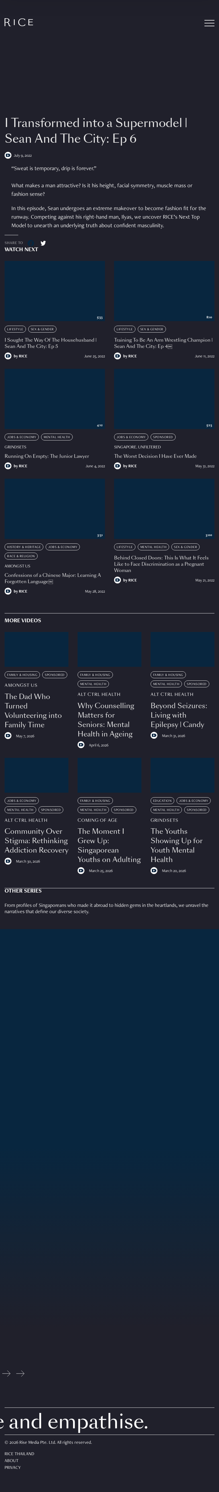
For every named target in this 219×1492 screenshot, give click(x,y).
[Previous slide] (6, 1375)
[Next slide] (20, 1375)
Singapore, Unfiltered (137, 447)
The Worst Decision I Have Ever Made (155, 456)
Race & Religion (21, 556)
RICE (23, 357)
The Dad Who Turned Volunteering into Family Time (33, 711)
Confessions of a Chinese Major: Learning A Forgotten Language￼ (53, 578)
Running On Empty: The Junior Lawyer (47, 456)
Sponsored (163, 437)
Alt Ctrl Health (99, 694)
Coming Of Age (97, 820)
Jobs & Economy (21, 437)
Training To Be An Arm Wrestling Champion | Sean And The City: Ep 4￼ (163, 343)
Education (162, 801)
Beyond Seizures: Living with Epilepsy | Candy (179, 715)
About (12, 1461)
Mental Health (57, 437)
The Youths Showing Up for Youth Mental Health (177, 845)
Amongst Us (17, 566)
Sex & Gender (42, 329)
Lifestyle (15, 329)
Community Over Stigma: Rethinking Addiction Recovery (36, 841)
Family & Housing (22, 675)
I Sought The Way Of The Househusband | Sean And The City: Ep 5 (51, 343)
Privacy (13, 1468)
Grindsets (15, 447)
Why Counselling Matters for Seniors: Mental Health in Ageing (106, 720)
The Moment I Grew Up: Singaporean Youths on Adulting (109, 845)
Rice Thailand (19, 1454)
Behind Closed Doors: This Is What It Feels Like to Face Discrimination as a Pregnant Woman (161, 564)
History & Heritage (24, 547)
